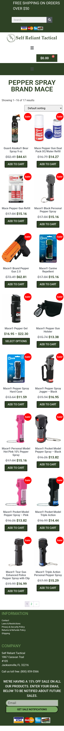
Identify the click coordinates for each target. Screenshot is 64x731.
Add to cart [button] (16, 164)
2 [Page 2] (31, 604)
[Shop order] (43, 108)
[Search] (49, 20)
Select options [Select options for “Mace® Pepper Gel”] (16, 341)
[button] (32, 48)
